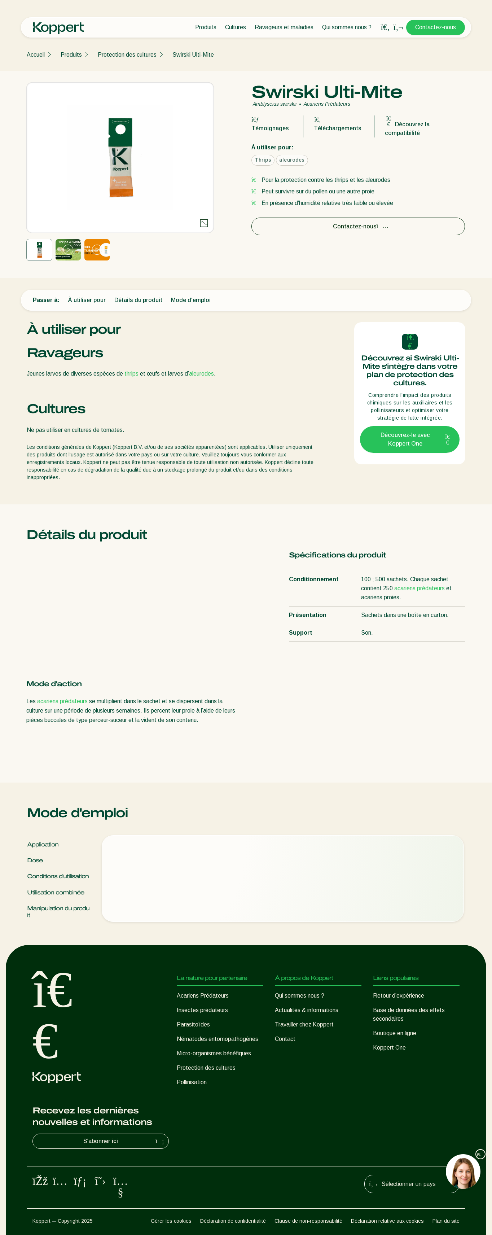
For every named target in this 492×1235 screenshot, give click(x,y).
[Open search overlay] (385, 27)
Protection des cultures (127, 55)
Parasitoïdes (193, 1024)
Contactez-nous (435, 27)
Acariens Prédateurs (203, 996)
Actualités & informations (306, 1010)
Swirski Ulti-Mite (193, 55)
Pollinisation (192, 1082)
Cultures (235, 27)
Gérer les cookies (171, 1221)
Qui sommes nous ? (347, 27)
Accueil (36, 55)
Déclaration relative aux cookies (387, 1221)
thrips (131, 374)
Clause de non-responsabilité (308, 1221)
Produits (205, 27)
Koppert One (389, 1048)
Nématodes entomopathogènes (217, 1039)
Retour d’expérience (398, 996)
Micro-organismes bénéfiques (214, 1053)
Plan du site (446, 1221)
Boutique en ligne (394, 1033)
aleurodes (201, 374)
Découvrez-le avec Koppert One (416, 439)
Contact (285, 1039)
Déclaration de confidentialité (233, 1221)
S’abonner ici (124, 1141)
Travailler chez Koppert (304, 1024)
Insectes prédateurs (202, 1010)
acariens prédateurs (62, 701)
